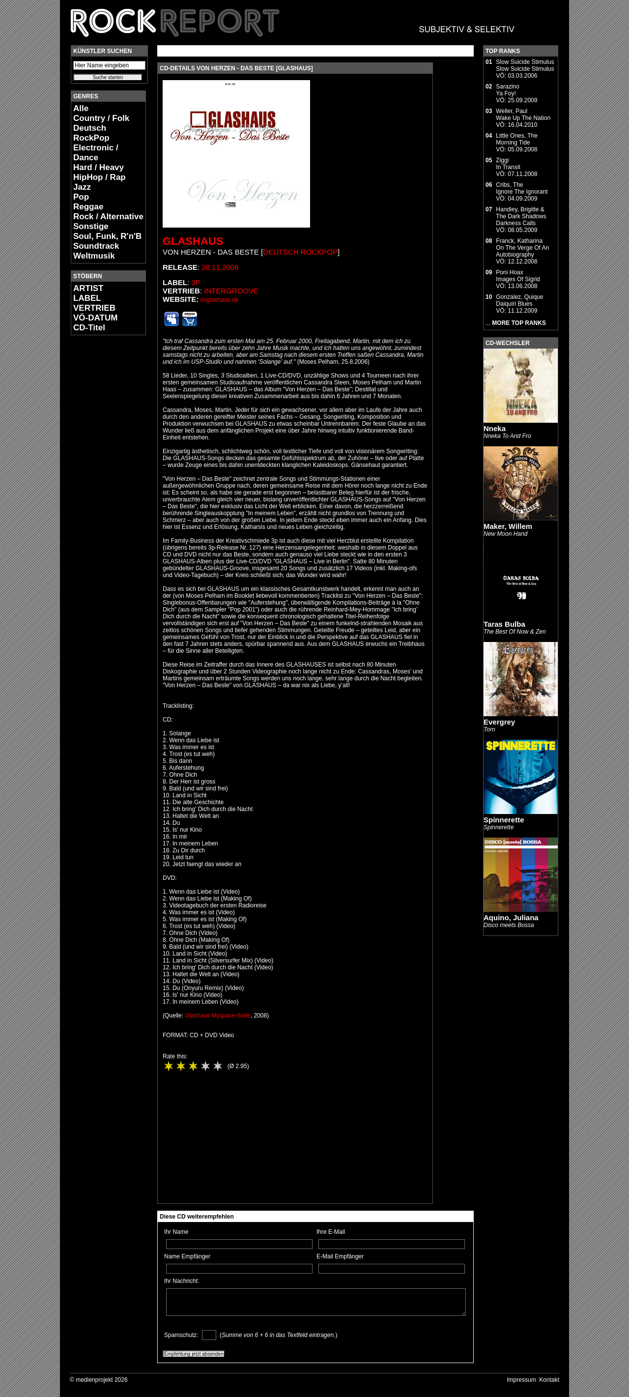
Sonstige (91, 226)
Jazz (82, 187)
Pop (81, 197)
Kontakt (549, 1379)
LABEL (87, 298)
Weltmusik (94, 256)
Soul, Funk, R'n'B (107, 236)
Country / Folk (101, 118)
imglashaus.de (219, 299)
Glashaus (193, 241)
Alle (80, 108)
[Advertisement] (100, 489)
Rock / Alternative (108, 216)
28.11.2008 (219, 267)
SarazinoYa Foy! (507, 90)
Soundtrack (96, 246)
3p (195, 282)
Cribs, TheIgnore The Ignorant (521, 188)
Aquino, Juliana (511, 917)
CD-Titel (89, 327)
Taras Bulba (504, 624)
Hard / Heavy (98, 167)
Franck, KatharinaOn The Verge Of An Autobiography (522, 247)
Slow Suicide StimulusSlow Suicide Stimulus (525, 65)
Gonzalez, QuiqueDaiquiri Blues (519, 300)
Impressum (521, 1379)
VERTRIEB (94, 308)
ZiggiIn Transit (508, 164)
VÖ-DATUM (95, 317)
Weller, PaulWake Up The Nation (523, 114)
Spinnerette (504, 819)
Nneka (495, 428)
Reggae (88, 206)
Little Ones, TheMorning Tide (517, 139)
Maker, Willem (508, 526)
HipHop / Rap (99, 177)
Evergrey (499, 722)
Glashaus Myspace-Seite (217, 1015)
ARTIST (88, 288)
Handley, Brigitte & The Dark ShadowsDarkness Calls (521, 216)
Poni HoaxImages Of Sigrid (518, 276)
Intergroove (231, 291)
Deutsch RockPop (91, 133)
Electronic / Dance (95, 152)
